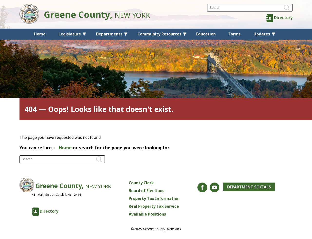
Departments (109, 34)
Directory (283, 17)
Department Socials (249, 187)
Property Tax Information (154, 198)
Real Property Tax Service (154, 206)
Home (40, 34)
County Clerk (141, 182)
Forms (235, 34)
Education (206, 34)
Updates (262, 34)
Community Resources (159, 34)
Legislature (69, 34)
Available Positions (147, 214)
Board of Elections (146, 190)
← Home (62, 148)
